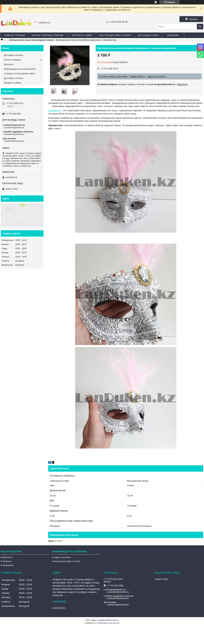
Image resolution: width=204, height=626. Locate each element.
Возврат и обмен (12, 82)
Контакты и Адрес (82, 35)
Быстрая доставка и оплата (67, 561)
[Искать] (200, 26)
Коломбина (54, 110)
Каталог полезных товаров (47, 35)
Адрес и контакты (62, 557)
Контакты (8, 64)
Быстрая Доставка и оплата (115, 35)
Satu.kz (115, 620)
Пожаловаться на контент (108, 623)
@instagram (8, 565)
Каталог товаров (12, 59)
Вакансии (173, 35)
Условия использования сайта (19, 73)
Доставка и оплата (13, 55)
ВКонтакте (7, 557)
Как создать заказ (148, 35)
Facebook (7, 561)
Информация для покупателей (19, 69)
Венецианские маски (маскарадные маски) (31, 40)
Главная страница (14, 35)
